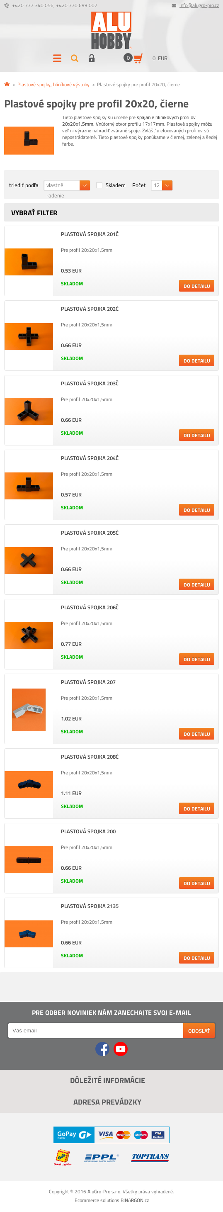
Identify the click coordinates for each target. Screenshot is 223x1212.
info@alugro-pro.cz (199, 5)
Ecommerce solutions (97, 1200)
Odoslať (199, 1031)
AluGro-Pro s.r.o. (104, 1191)
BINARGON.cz (135, 1200)
